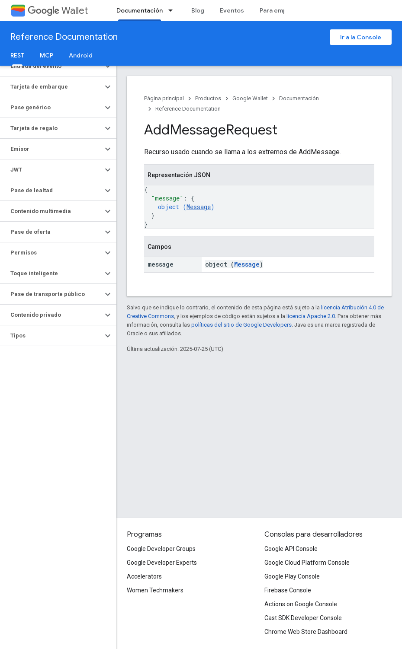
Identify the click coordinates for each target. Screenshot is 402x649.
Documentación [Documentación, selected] (139, 10)
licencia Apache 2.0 (310, 316)
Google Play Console (292, 576)
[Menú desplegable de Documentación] (173, 10)
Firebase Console (287, 590)
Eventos (232, 10)
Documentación (299, 98)
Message (199, 207)
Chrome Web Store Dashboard (305, 631)
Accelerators (144, 576)
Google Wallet (250, 98)
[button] (51, 66)
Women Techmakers (155, 590)
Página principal (164, 98)
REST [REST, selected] (17, 55)
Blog (197, 10)
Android (81, 55)
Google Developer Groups (161, 548)
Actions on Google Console (300, 604)
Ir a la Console (360, 37)
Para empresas (282, 10)
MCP (46, 55)
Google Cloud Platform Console (307, 562)
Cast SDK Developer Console (303, 617)
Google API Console (291, 548)
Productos (208, 98)
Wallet (58, 10)
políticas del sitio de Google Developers (241, 324)
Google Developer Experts (162, 562)
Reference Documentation (64, 37)
